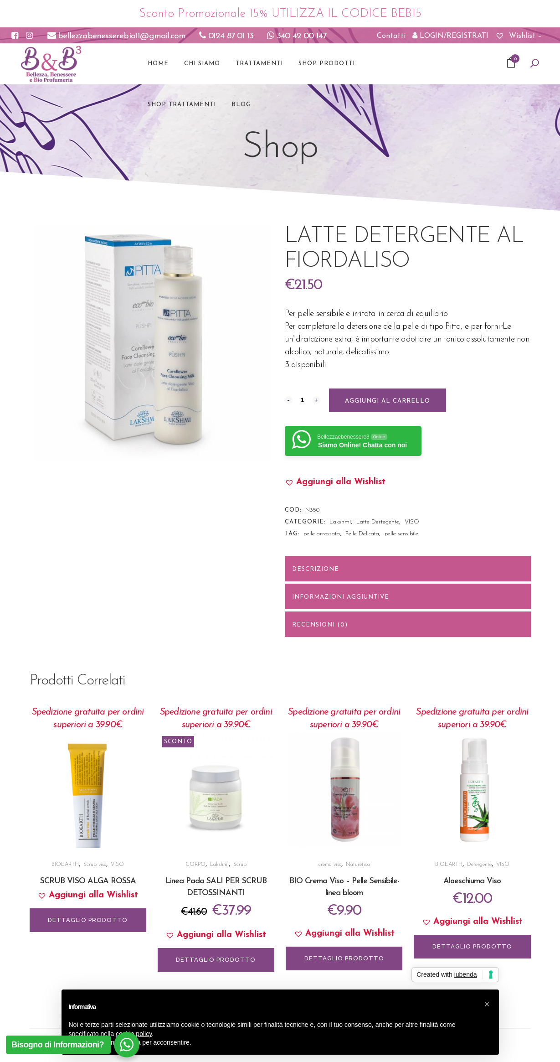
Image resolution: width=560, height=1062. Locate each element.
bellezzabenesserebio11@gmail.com (116, 36)
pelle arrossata (321, 534)
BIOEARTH (65, 864)
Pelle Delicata (362, 534)
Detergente (479, 864)
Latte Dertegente (377, 522)
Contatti (391, 36)
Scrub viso (94, 864)
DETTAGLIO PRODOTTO (88, 920)
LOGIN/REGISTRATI (450, 35)
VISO (412, 522)
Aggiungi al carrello (387, 401)
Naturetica (358, 864)
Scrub (240, 864)
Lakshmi (340, 522)
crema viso (330, 864)
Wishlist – (518, 36)
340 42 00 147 (296, 36)
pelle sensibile (401, 534)
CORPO (195, 864)
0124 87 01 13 (226, 36)
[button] (335, 482)
